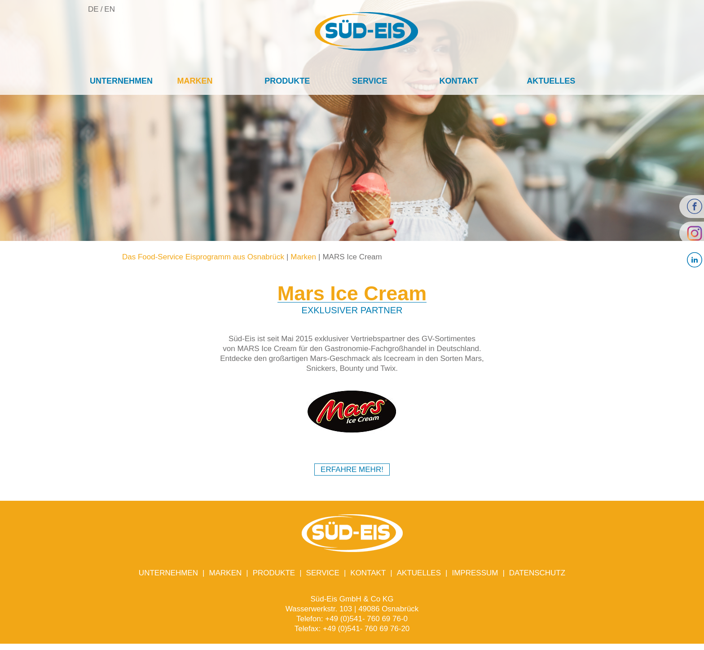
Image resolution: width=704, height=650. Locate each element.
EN (109, 9)
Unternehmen (121, 80)
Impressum (475, 573)
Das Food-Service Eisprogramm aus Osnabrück (203, 257)
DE (93, 9)
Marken (195, 80)
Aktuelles (551, 80)
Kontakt (459, 80)
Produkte (287, 80)
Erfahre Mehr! (352, 469)
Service (369, 80)
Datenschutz (537, 573)
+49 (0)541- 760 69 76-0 (366, 618)
